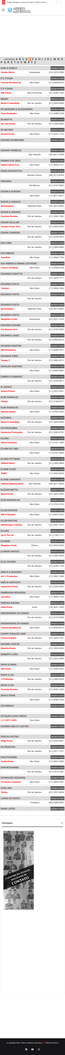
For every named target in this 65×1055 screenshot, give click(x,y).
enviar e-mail (57, 68)
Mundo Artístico (52, 1043)
